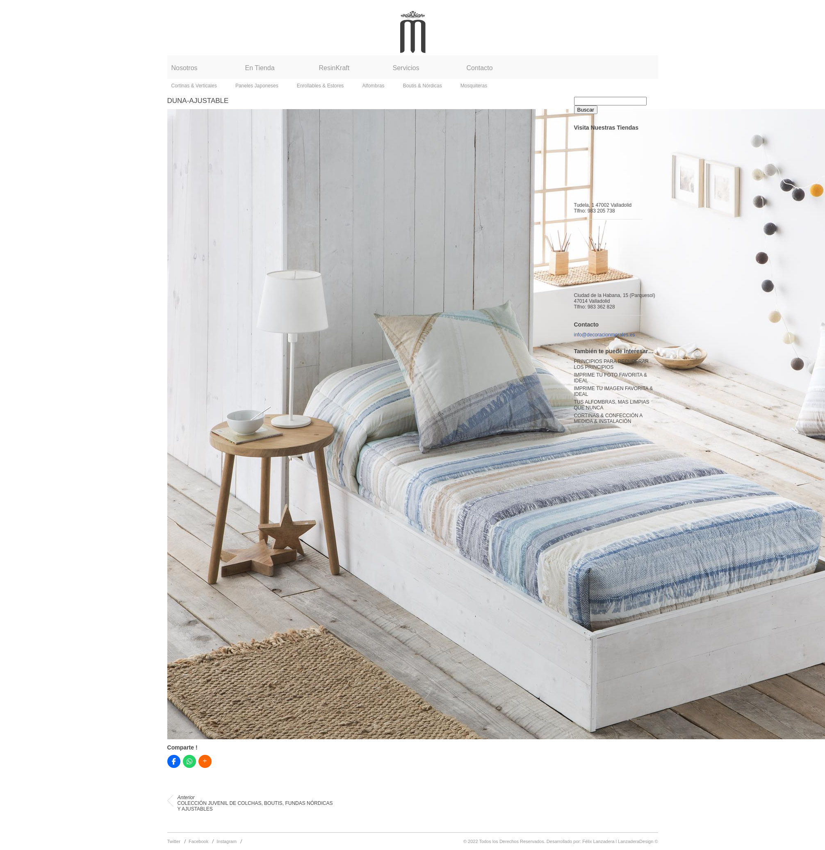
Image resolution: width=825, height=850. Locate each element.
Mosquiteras (473, 86)
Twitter (173, 841)
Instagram (227, 841)
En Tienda (260, 67)
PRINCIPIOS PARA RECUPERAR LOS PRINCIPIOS (611, 364)
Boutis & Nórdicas (422, 86)
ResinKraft (334, 67)
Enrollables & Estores (320, 86)
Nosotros (184, 67)
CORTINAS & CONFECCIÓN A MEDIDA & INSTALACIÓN (608, 418)
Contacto (480, 67)
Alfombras (373, 86)
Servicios (406, 67)
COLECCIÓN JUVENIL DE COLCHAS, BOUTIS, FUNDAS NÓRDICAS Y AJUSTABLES (255, 803)
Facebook (198, 841)
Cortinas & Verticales (194, 86)
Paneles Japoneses (256, 86)
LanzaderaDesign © (638, 841)
